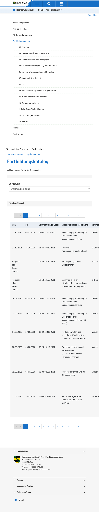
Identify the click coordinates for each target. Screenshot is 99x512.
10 (68, 215)
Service (20, 480)
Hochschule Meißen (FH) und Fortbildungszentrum (39, 9)
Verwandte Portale (25, 486)
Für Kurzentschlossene (22, 35)
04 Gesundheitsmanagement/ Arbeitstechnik (38, 65)
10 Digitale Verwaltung (29, 103)
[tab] (49, 451)
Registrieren (18, 134)
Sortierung (14, 184)
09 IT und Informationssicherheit (33, 96)
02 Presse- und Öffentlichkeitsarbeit (34, 53)
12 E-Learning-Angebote (30, 115)
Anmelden (92, 15)
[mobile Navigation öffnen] (37, 4)
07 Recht (22, 84)
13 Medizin (24, 121)
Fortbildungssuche (21, 22)
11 (73, 215)
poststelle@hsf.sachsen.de (40, 469)
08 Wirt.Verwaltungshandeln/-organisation (37, 90)
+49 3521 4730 (35, 465)
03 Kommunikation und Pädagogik (34, 59)
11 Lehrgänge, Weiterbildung (31, 109)
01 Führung (24, 47)
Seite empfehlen (24, 492)
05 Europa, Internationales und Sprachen (36, 72)
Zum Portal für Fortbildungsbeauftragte (23, 154)
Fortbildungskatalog (21, 41)
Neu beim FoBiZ (20, 29)
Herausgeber (22, 451)
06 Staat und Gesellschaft (30, 78)
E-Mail (21, 500)
